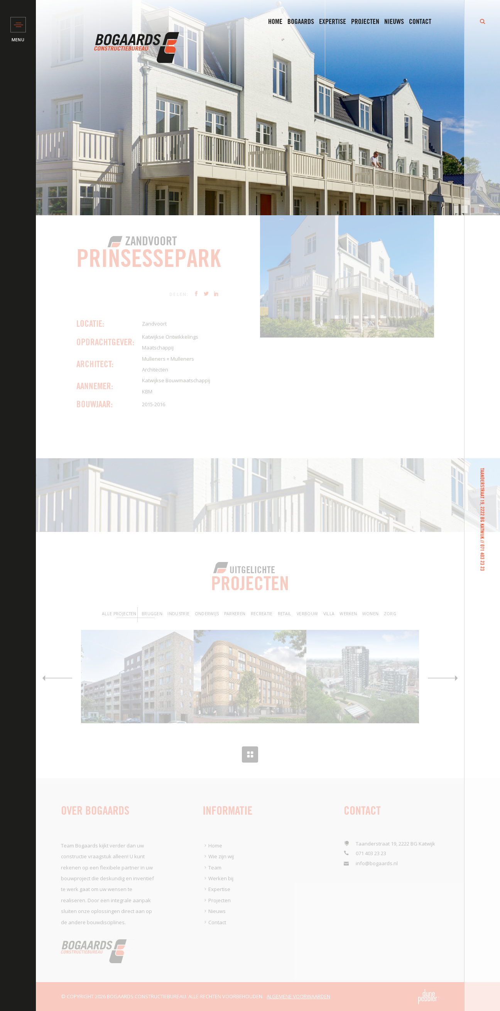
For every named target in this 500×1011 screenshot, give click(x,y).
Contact (420, 21)
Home (275, 21)
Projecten (365, 21)
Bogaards (300, 21)
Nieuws (394, 21)
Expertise (332, 21)
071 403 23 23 (482, 557)
